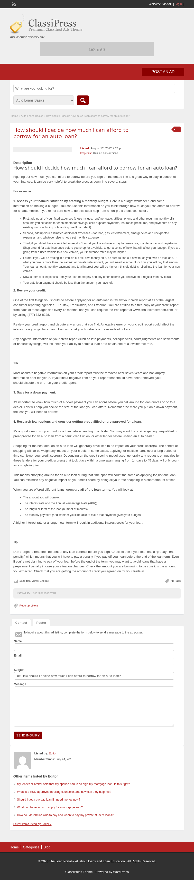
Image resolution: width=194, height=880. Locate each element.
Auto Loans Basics (32, 115)
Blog (47, 847)
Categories (31, 847)
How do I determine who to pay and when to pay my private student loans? (65, 815)
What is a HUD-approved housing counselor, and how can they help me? (64, 792)
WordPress (121, 872)
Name (18, 641)
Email (18, 655)
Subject (19, 670)
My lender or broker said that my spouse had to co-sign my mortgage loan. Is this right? (73, 784)
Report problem (28, 605)
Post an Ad (163, 72)
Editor (52, 753)
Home (14, 115)
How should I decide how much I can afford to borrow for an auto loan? (71, 133)
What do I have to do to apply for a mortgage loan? (50, 807)
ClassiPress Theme (78, 872)
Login (178, 4)
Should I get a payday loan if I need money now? (48, 799)
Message (20, 684)
